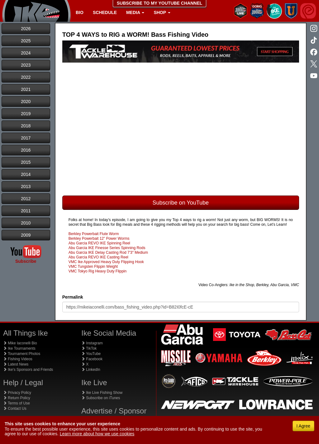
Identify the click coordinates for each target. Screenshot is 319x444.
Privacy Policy (17, 392)
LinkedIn (90, 369)
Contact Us (14, 408)
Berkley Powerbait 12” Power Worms (99, 238)
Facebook (91, 359)
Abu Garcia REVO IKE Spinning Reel (99, 243)
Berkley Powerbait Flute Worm (94, 234)
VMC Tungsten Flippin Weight (93, 266)
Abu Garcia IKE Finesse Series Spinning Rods (107, 248)
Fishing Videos (17, 359)
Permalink (72, 297)
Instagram (92, 343)
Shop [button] (162, 12)
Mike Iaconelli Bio (20, 343)
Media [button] (135, 12)
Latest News (15, 364)
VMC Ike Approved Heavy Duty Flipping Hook (106, 262)
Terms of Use (16, 403)
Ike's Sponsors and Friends (28, 369)
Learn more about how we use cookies (97, 433)
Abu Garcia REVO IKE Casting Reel (98, 257)
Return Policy (16, 398)
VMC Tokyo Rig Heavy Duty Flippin (98, 271)
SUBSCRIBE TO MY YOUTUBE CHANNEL (159, 3)
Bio (79, 12)
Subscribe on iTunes (100, 398)
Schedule (105, 12)
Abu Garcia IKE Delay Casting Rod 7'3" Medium (108, 252)
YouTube (91, 354)
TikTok (89, 348)
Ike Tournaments (19, 348)
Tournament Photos (21, 354)
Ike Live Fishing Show (101, 392)
